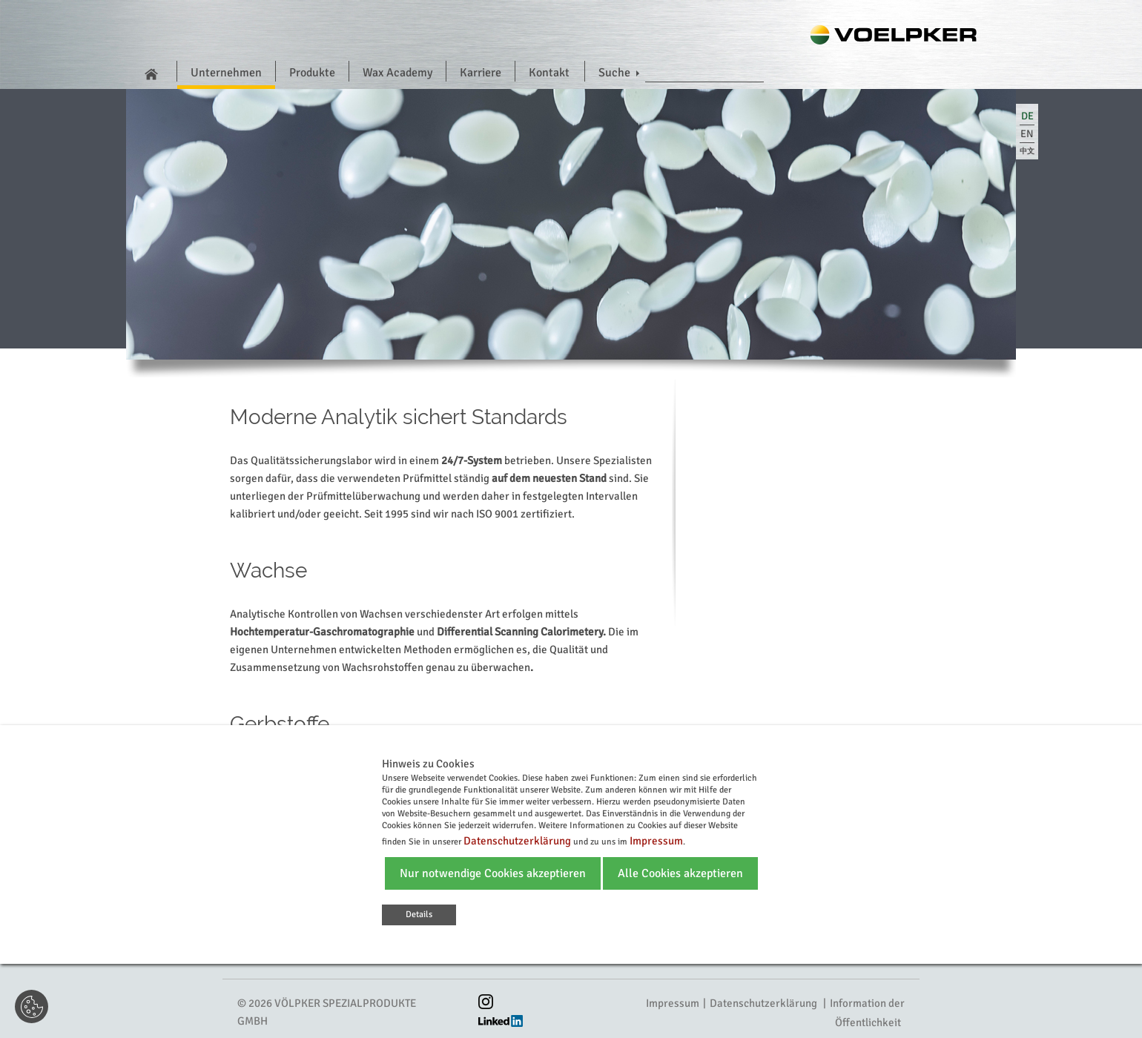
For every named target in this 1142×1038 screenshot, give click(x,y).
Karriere (480, 72)
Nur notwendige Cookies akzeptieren (493, 873)
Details (419, 914)
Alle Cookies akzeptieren (680, 873)
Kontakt (549, 72)
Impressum (672, 1003)
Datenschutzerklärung (763, 1003)
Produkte (312, 72)
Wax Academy (397, 72)
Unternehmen (226, 72)
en (1027, 134)
